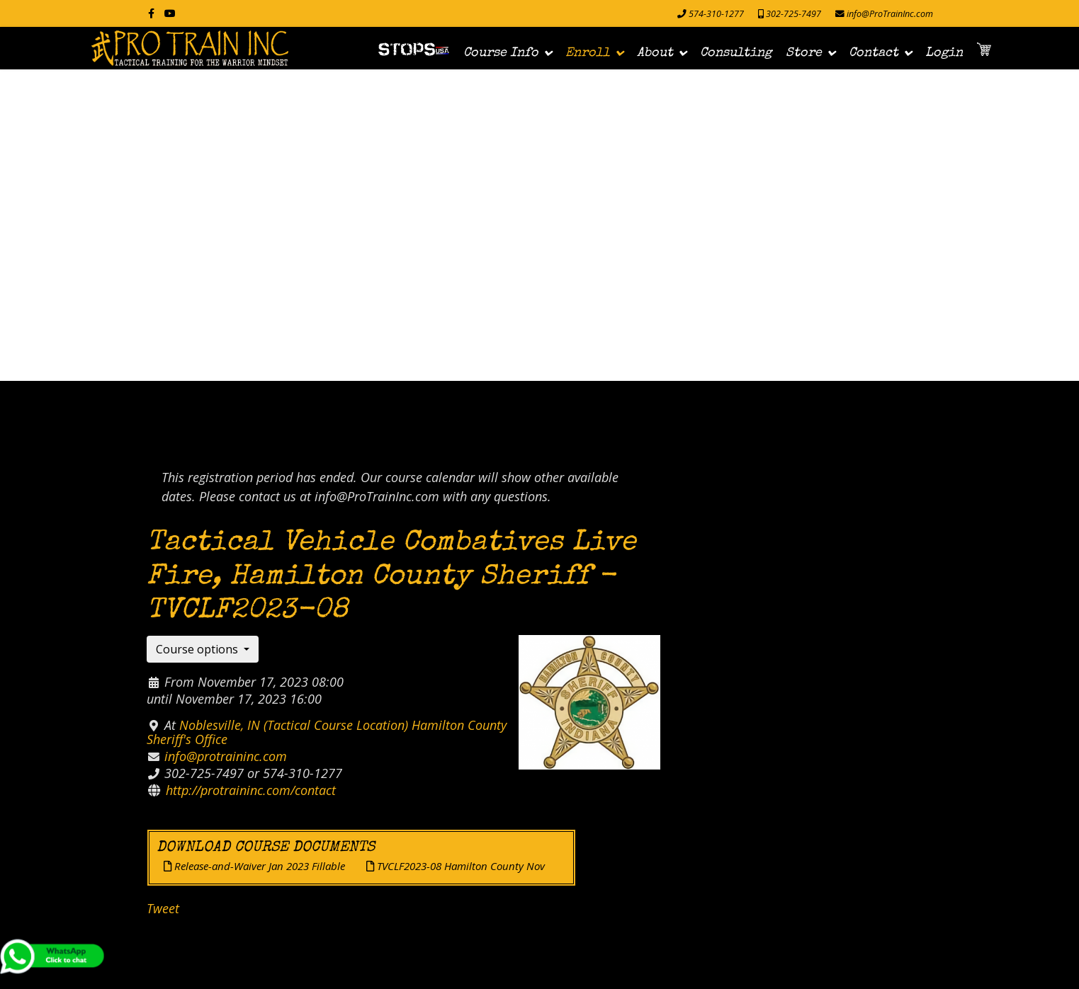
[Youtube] (170, 13)
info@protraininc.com (225, 756)
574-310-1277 (716, 14)
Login (944, 53)
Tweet (163, 908)
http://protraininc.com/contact (251, 790)
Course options (198, 649)
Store (804, 53)
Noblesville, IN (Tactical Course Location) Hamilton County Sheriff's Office (327, 732)
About (655, 53)
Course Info (500, 53)
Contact (873, 53)
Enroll (587, 53)
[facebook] (151, 13)
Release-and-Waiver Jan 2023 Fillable (254, 866)
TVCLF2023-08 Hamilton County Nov (455, 866)
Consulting (736, 53)
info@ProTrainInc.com (890, 14)
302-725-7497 (793, 14)
